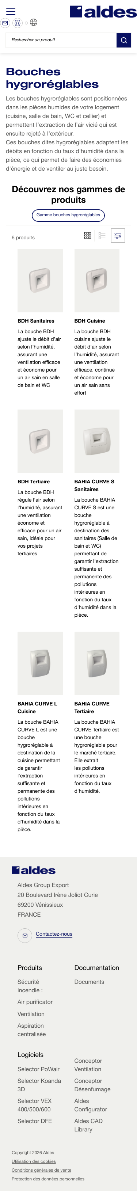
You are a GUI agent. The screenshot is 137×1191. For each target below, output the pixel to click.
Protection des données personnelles (48, 1179)
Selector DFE (35, 1122)
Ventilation (31, 1015)
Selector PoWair (39, 1070)
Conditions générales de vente (41, 1171)
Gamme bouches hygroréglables (68, 215)
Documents (89, 983)
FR (42, 22)
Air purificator (35, 1003)
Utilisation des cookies (34, 1162)
